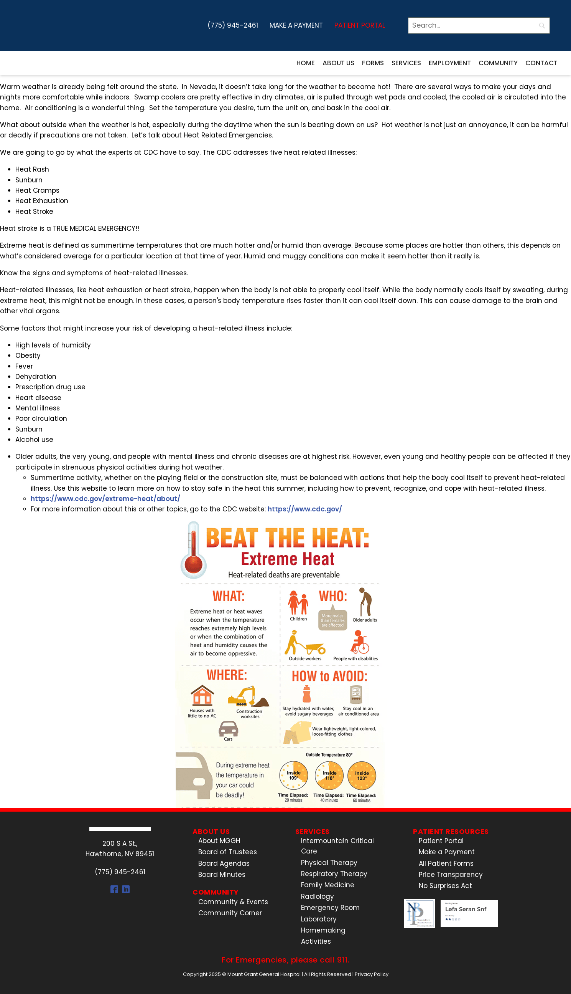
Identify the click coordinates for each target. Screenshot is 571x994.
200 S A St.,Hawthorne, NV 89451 (120, 848)
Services (406, 63)
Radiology (317, 896)
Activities (316, 941)
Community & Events (233, 901)
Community (498, 63)
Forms (373, 63)
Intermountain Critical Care (337, 846)
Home (305, 63)
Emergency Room (330, 907)
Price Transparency (451, 874)
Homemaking (323, 930)
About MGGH (219, 840)
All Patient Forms (446, 863)
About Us (338, 63)
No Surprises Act (445, 885)
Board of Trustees (227, 852)
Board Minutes (221, 874)
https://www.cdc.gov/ (305, 509)
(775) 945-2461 (232, 25)
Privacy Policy (371, 974)
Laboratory (319, 919)
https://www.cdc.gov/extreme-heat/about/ (105, 498)
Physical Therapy (329, 862)
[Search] (479, 25)
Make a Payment (296, 25)
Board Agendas (224, 863)
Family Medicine (327, 885)
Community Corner (230, 913)
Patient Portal (359, 25)
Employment (450, 63)
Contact (541, 63)
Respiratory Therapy (334, 873)
